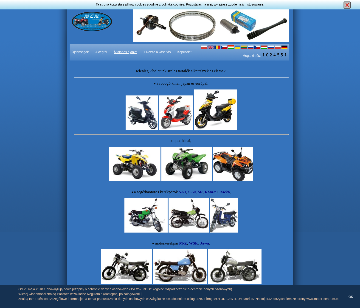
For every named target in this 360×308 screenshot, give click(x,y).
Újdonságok (80, 52)
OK (351, 297)
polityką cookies (172, 4)
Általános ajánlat (125, 52)
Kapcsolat (184, 52)
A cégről (101, 52)
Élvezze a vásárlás (157, 52)
